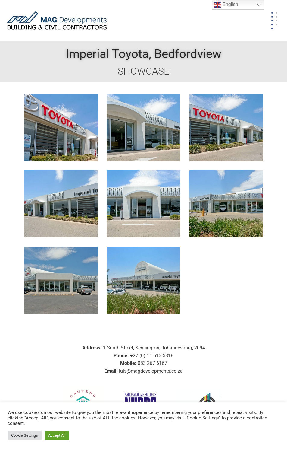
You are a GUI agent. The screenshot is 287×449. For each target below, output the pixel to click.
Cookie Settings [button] (24, 435)
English (226, 4)
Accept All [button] (56, 435)
